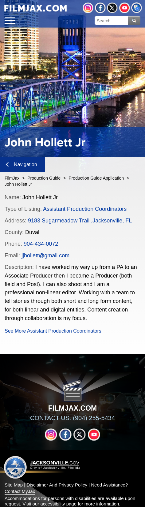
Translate (136, 7)
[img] (35, 8)
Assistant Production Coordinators (85, 209)
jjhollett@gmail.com (45, 255)
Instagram (88, 7)
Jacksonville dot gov (42, 467)
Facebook (100, 7)
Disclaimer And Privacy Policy (56, 484)
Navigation (21, 164)
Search (134, 20)
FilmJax (12, 178)
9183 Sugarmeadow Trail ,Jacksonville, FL (80, 221)
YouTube (124, 7)
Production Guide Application (96, 178)
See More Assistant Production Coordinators (53, 331)
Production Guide (44, 178)
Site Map (14, 484)
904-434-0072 (41, 244)
